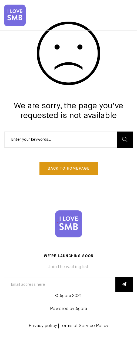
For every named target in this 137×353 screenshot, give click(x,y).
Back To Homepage (69, 168)
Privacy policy (43, 326)
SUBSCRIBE (124, 284)
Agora (81, 309)
